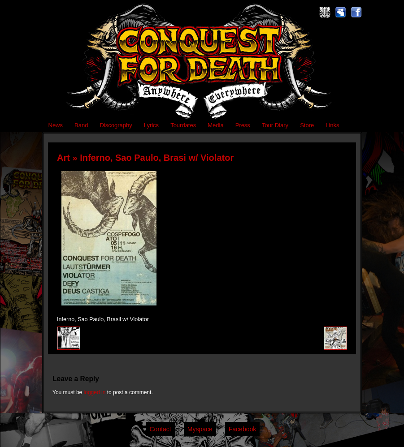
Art (63, 158)
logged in (95, 392)
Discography (116, 125)
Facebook (242, 429)
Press (242, 125)
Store (307, 125)
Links (332, 125)
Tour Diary (275, 125)
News (55, 125)
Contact (160, 429)
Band (81, 125)
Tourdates (183, 125)
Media (215, 125)
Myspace (200, 429)
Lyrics (151, 125)
